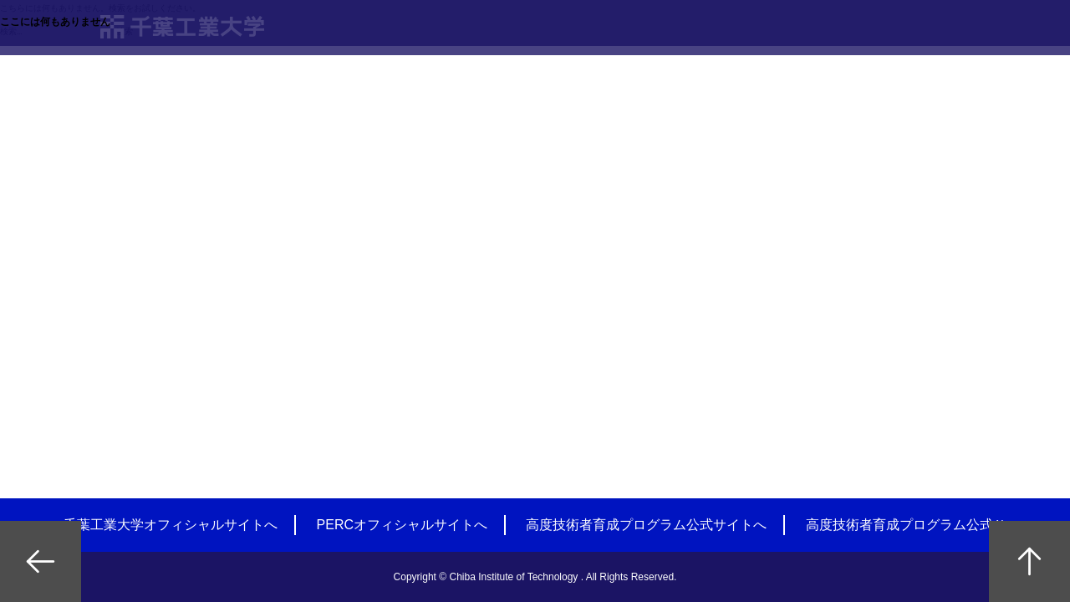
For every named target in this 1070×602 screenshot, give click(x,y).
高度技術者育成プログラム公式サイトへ (646, 525)
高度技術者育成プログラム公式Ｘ (906, 525)
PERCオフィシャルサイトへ (402, 525)
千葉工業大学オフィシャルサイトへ (171, 525)
